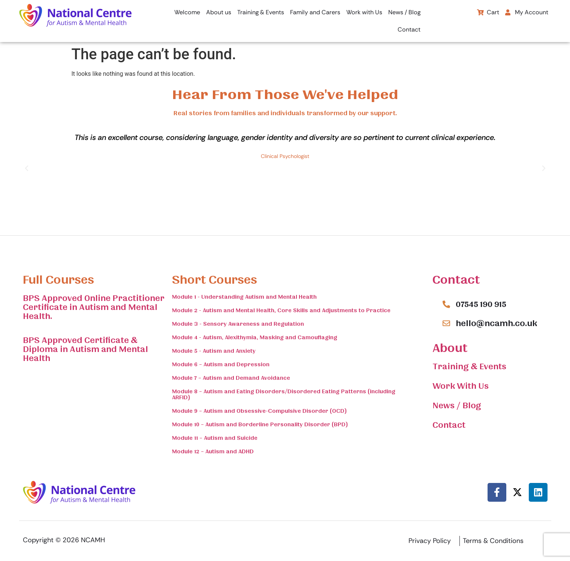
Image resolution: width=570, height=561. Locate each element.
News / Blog (404, 12)
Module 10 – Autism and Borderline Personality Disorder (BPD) (260, 424)
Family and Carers (315, 12)
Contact (409, 29)
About (449, 348)
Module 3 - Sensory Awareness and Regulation (238, 323)
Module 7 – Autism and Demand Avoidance (231, 378)
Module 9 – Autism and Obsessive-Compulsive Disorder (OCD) (259, 411)
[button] (528, 12)
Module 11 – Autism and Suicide (214, 438)
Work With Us (460, 386)
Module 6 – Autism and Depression (220, 364)
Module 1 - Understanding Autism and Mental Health (244, 296)
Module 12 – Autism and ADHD (213, 451)
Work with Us (364, 12)
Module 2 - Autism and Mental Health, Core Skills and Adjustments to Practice (281, 310)
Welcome (187, 12)
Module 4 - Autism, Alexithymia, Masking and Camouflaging (254, 337)
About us (218, 12)
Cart (488, 12)
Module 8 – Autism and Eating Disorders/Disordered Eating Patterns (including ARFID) (283, 394)
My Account (526, 12)
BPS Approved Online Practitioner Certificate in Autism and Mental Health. (94, 307)
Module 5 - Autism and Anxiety (214, 350)
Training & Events (260, 12)
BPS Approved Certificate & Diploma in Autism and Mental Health (85, 349)
